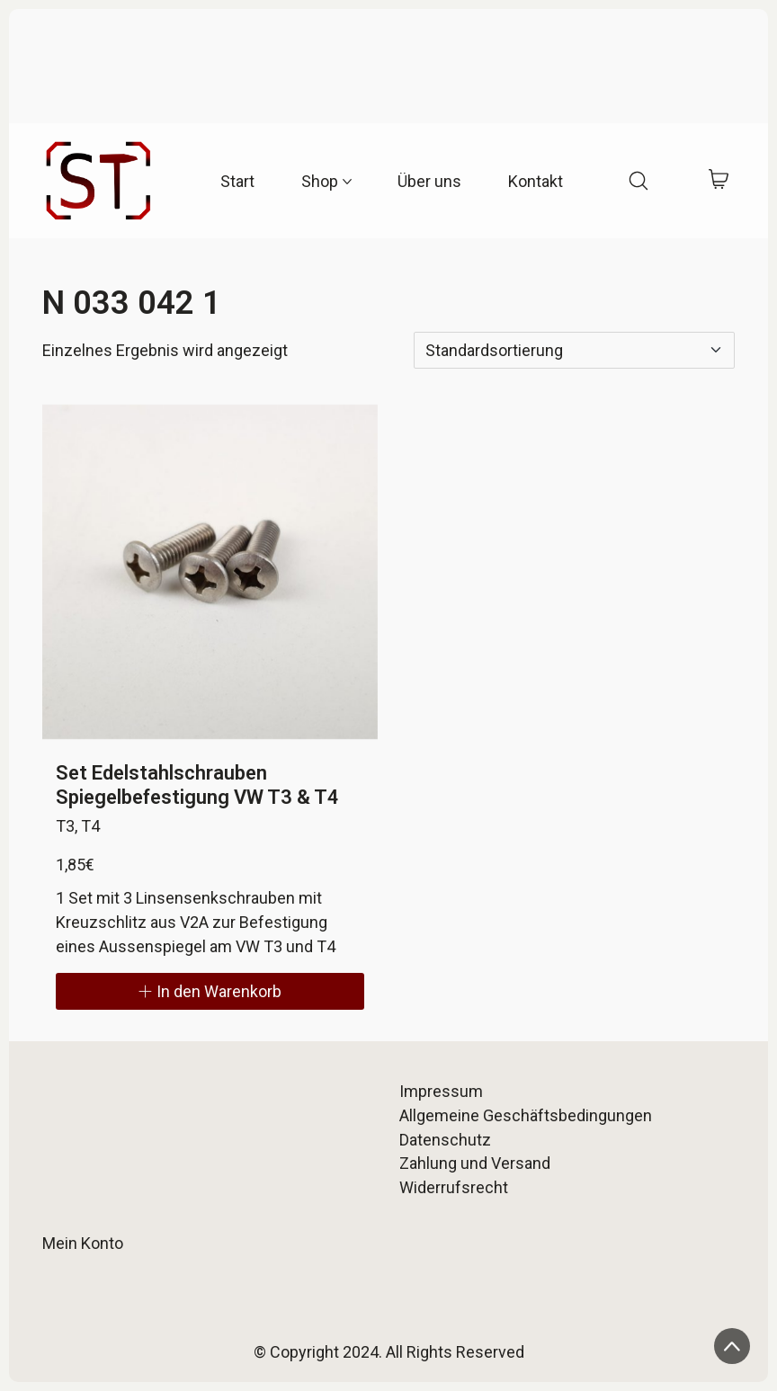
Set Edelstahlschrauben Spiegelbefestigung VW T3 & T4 (197, 784)
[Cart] (719, 181)
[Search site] (638, 181)
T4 (90, 825)
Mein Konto (82, 1243)
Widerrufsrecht (453, 1187)
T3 (65, 825)
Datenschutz (445, 1139)
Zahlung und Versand (474, 1163)
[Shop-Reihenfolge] (574, 350)
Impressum (441, 1091)
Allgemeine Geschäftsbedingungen (525, 1115)
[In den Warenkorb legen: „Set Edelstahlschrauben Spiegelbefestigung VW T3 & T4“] (210, 991)
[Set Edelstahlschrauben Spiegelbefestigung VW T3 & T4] (210, 572)
